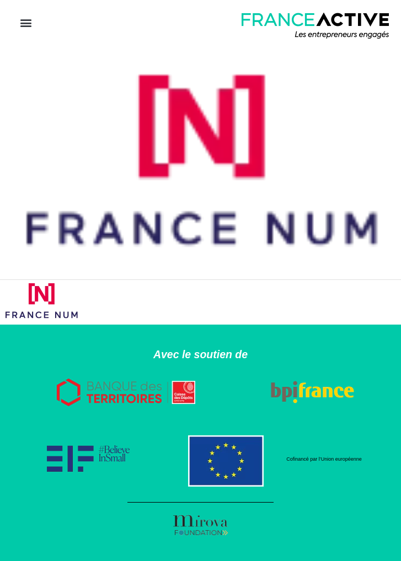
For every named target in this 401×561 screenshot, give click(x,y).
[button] (26, 23)
